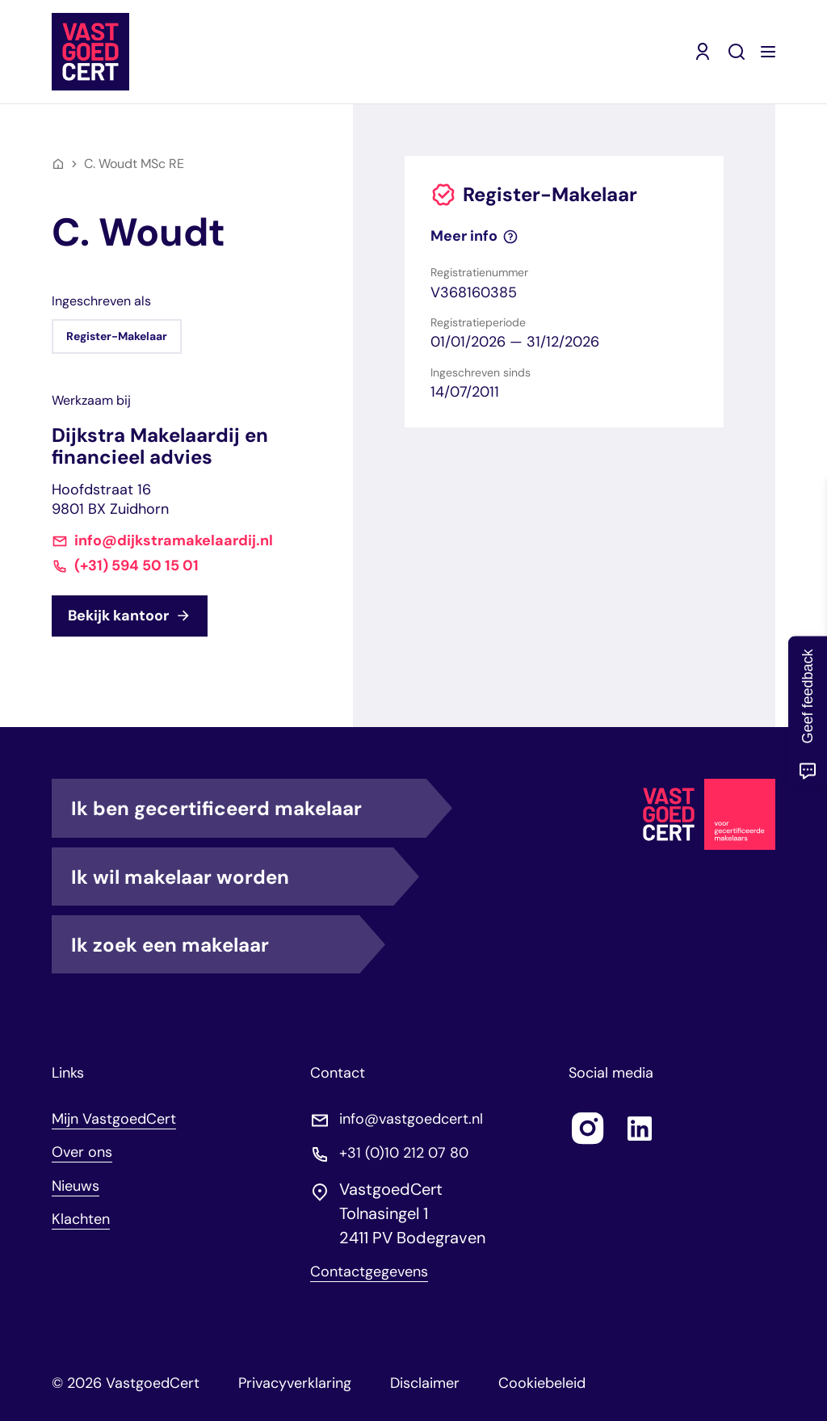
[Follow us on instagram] (588, 1128)
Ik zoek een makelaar (215, 944)
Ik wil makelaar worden (232, 876)
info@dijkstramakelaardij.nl (173, 541)
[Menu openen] (768, 51)
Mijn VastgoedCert (114, 1119)
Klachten (81, 1219)
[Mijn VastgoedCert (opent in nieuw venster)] (702, 51)
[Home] (58, 164)
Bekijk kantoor (129, 615)
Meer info (474, 236)
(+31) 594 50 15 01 (136, 566)
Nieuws (75, 1186)
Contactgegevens (369, 1272)
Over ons (82, 1152)
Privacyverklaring (294, 1383)
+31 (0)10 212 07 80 (403, 1153)
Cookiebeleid (542, 1383)
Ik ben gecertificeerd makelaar (248, 808)
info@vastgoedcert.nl (411, 1119)
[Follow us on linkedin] (639, 1128)
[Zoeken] (736, 51)
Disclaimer (425, 1383)
